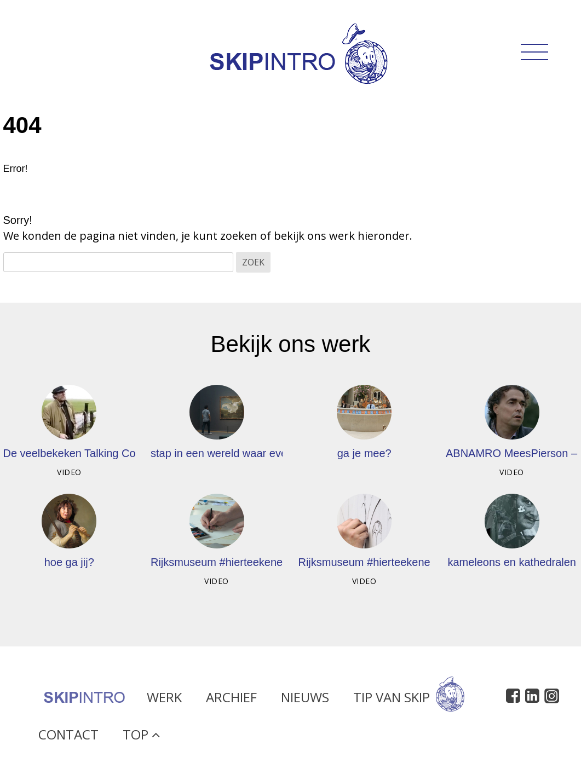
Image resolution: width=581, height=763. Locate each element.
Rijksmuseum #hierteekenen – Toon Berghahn (410, 562)
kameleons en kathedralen (511, 562)
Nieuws (305, 700)
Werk (164, 700)
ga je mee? (364, 453)
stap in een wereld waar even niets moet (249, 453)
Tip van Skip (408, 700)
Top (141, 738)
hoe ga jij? (69, 562)
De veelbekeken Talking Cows (76, 453)
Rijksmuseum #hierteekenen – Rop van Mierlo (263, 562)
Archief (231, 700)
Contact (68, 738)
